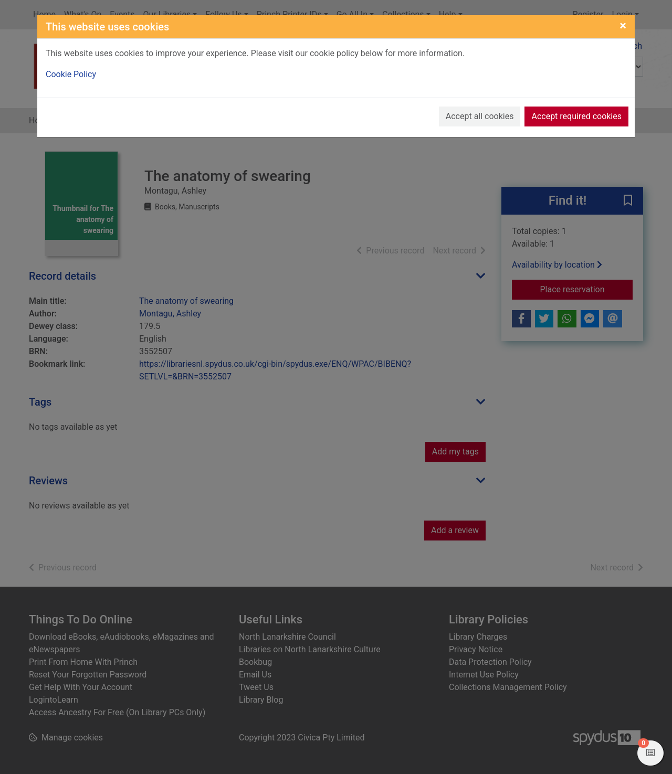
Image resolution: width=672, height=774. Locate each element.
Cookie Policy (71, 74)
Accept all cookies (480, 116)
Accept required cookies (576, 116)
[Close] (623, 25)
